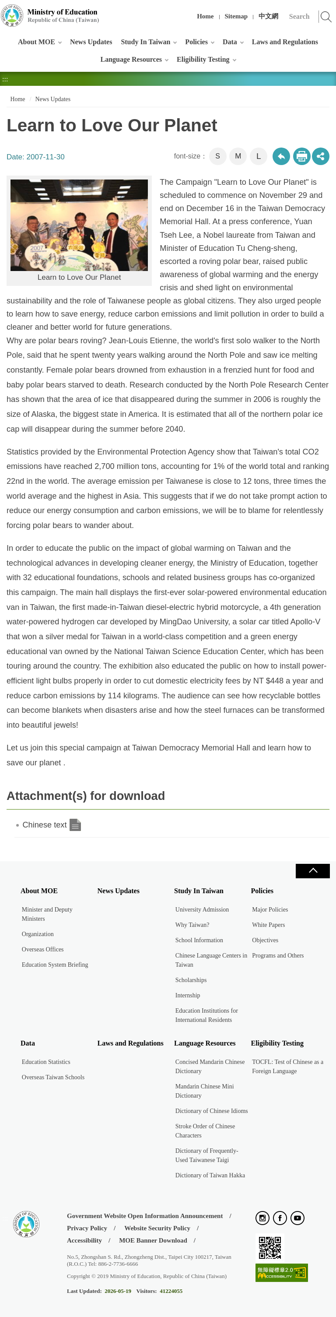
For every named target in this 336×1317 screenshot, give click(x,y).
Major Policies (270, 909)
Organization (38, 934)
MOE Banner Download (153, 1240)
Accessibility (84, 1240)
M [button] (238, 156)
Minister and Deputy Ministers (47, 914)
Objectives (265, 940)
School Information (199, 940)
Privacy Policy (87, 1228)
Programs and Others (278, 955)
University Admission (202, 909)
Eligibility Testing (203, 59)
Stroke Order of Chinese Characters (205, 1131)
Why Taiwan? (192, 925)
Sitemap (236, 16)
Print (302, 156)
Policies (196, 42)
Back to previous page (281, 156)
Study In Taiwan (145, 42)
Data (230, 42)
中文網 (268, 16)
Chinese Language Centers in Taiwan (211, 960)
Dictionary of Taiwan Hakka (210, 1175)
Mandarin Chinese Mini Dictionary (204, 1091)
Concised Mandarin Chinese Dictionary (210, 1066)
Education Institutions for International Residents (206, 1015)
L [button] (258, 156)
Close (313, 871)
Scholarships (191, 980)
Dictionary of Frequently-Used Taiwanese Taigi (206, 1155)
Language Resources (131, 59)
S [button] (217, 156)
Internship (187, 995)
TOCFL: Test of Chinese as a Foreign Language (287, 1066)
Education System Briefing (55, 964)
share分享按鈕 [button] (320, 156)
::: (5, 10)
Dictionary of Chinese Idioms (211, 1111)
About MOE (36, 42)
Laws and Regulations (285, 42)
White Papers (268, 925)
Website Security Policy (157, 1228)
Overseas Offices (43, 949)
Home (205, 16)
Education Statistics (46, 1062)
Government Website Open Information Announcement (145, 1215)
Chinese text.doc (75, 824)
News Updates (91, 42)
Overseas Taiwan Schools (53, 1077)
